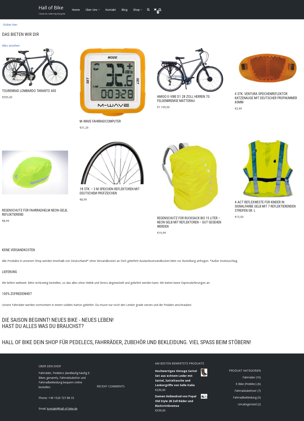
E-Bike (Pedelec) (246, 384)
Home (76, 10)
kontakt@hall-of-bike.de (62, 408)
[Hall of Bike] (52, 10)
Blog (124, 10)
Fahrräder (248, 377)
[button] (99, 9)
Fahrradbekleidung (245, 397)
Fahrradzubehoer (246, 390)
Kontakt (110, 10)
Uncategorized (247, 404)
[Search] (159, 9)
